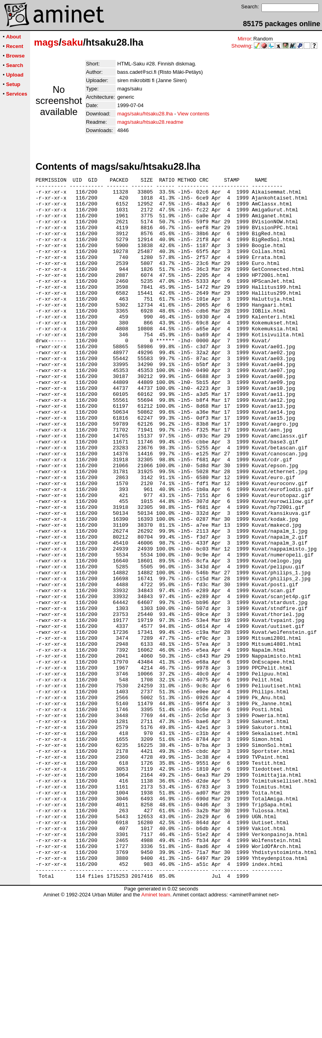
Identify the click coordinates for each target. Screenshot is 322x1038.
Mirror (244, 39)
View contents (193, 114)
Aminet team (155, 1035)
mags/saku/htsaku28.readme (150, 122)
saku (72, 42)
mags (46, 42)
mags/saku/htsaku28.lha (145, 114)
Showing (241, 46)
